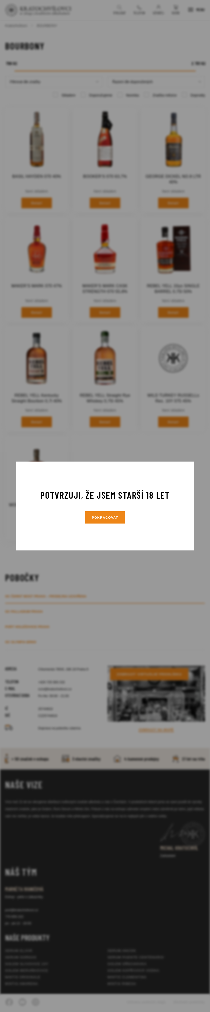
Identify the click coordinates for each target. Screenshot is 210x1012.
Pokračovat (105, 517)
